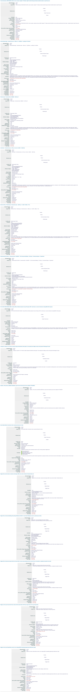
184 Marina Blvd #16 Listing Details (16, 238)
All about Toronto (18, 24)
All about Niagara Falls (35, 499)
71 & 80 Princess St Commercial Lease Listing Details (18, 78)
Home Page (17, 39)
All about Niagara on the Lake (40, 631)
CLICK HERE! (18, 28)
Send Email (17, 38)
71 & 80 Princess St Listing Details (15, 130)
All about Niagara (33, 545)
